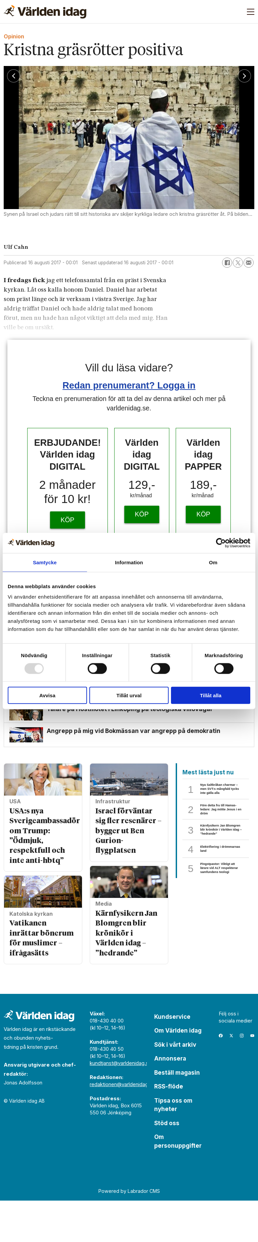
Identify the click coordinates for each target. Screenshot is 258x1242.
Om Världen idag (178, 1072)
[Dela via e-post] (249, 263)
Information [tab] (129, 562)
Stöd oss (166, 1164)
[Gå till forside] (45, 12)
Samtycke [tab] (45, 562)
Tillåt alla (210, 695)
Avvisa (47, 695)
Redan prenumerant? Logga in (129, 385)
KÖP (67, 520)
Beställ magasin (177, 1114)
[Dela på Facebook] (227, 263)
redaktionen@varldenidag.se (122, 1125)
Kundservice (172, 1058)
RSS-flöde (168, 1127)
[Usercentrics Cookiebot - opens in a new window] (220, 543)
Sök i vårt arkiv (175, 1086)
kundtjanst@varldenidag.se (121, 1104)
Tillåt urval (129, 695)
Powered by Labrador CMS (129, 1232)
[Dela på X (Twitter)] (238, 263)
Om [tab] (213, 562)
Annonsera (170, 1100)
